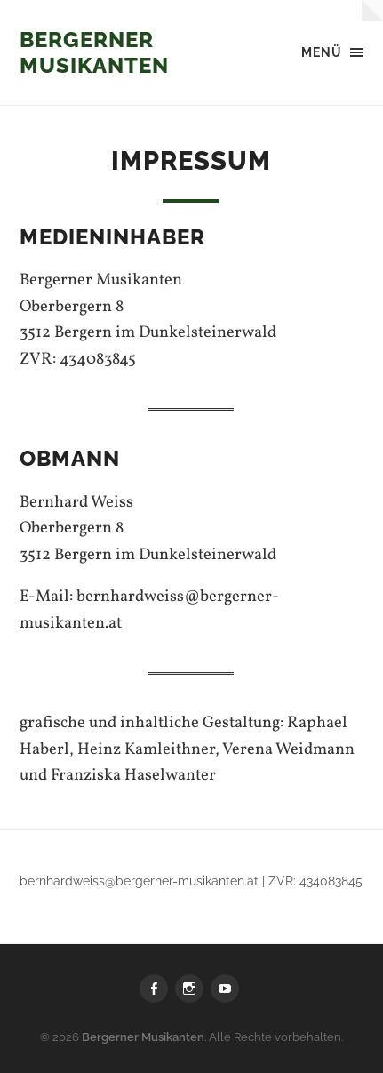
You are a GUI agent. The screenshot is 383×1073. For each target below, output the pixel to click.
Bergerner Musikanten (94, 52)
